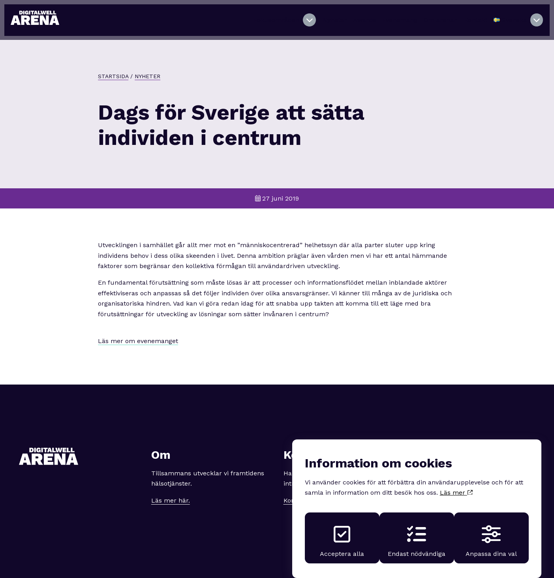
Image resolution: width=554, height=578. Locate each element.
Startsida (113, 68)
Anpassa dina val (492, 531)
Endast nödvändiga (416, 531)
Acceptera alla (340, 531)
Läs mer (456, 481)
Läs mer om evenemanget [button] (138, 332)
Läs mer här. (170, 491)
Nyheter (147, 68)
